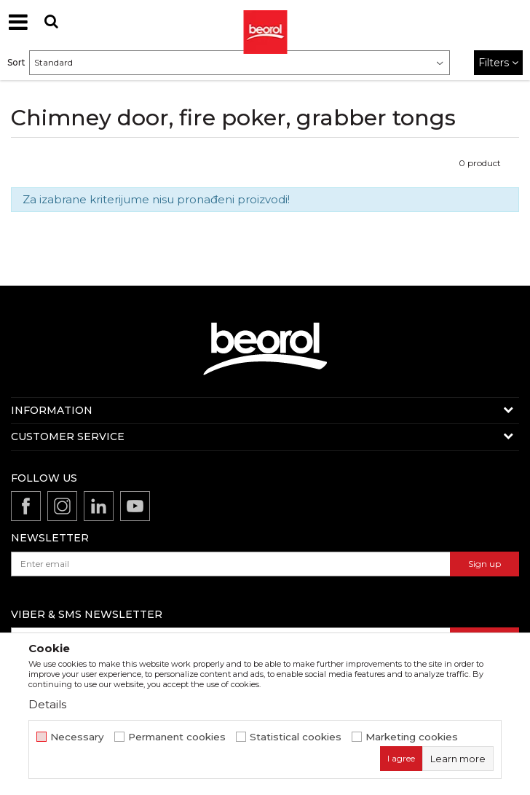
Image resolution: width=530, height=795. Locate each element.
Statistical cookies (295, 737)
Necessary (77, 737)
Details (47, 704)
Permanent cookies (177, 737)
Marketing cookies (411, 737)
